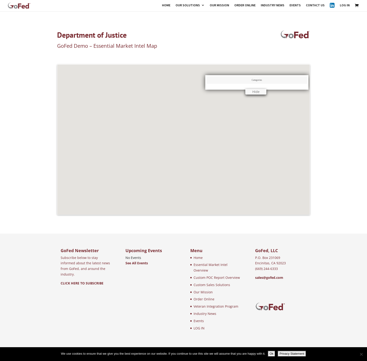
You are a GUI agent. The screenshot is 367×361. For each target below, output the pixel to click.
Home (198, 257)
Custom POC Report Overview (217, 277)
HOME (166, 5)
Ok (272, 353)
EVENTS (295, 5)
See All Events (136, 263)
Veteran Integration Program (216, 306)
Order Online (204, 299)
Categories (257, 79)
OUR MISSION (219, 5)
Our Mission (203, 292)
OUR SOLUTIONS (188, 5)
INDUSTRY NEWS (272, 5)
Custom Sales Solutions (212, 285)
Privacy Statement (291, 353)
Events (199, 321)
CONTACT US (315, 5)
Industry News (205, 313)
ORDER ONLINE (245, 5)
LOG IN (345, 5)
